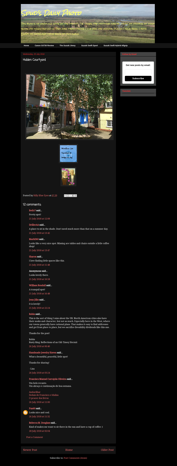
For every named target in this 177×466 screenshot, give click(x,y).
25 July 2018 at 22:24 (39, 308)
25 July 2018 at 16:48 (39, 293)
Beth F (32, 210)
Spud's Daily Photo (51, 13)
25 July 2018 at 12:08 (39, 218)
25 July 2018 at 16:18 (39, 279)
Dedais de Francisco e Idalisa (43, 395)
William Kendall (37, 285)
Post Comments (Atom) (75, 458)
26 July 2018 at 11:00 (39, 402)
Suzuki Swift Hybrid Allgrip (116, 45)
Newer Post (30, 450)
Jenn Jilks (34, 299)
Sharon (32, 256)
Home (26, 45)
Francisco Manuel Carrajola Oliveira (47, 379)
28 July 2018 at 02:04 (39, 431)
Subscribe (138, 78)
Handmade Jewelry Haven (42, 352)
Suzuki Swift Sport (89, 45)
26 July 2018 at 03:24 (39, 373)
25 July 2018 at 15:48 (39, 265)
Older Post (107, 450)
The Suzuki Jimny (68, 45)
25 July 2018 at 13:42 (39, 233)
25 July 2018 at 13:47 (39, 250)
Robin (32, 314)
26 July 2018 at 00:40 (39, 346)
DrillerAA (34, 225)
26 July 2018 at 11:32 (39, 416)
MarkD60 (34, 239)
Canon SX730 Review (44, 45)
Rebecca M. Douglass (39, 423)
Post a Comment (34, 437)
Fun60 (32, 408)
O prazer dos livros (39, 398)
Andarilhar (34, 392)
